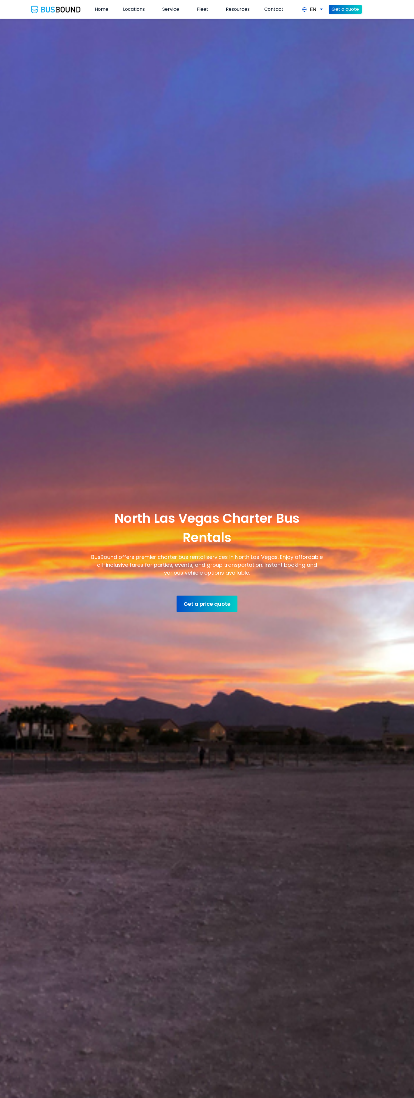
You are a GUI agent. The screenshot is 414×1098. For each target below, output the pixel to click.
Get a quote (345, 9)
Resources (238, 9)
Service (170, 9)
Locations (134, 9)
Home (101, 9)
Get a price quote (207, 604)
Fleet (202, 9)
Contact (273, 9)
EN (313, 9)
